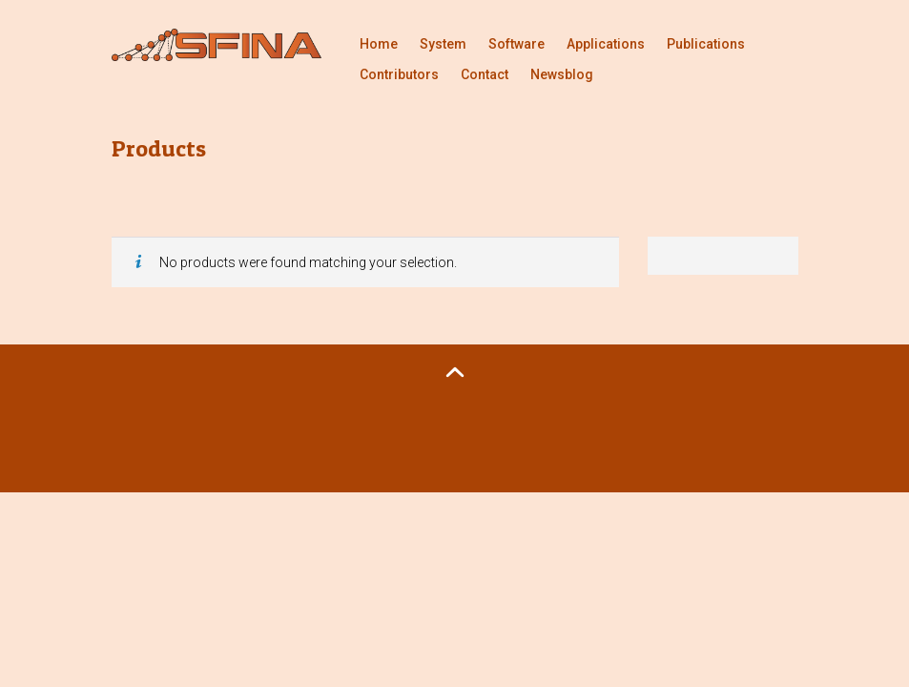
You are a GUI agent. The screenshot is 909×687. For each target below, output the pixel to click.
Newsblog (561, 74)
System (443, 44)
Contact (484, 74)
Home (379, 44)
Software (516, 44)
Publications (706, 44)
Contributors (399, 74)
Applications (606, 44)
